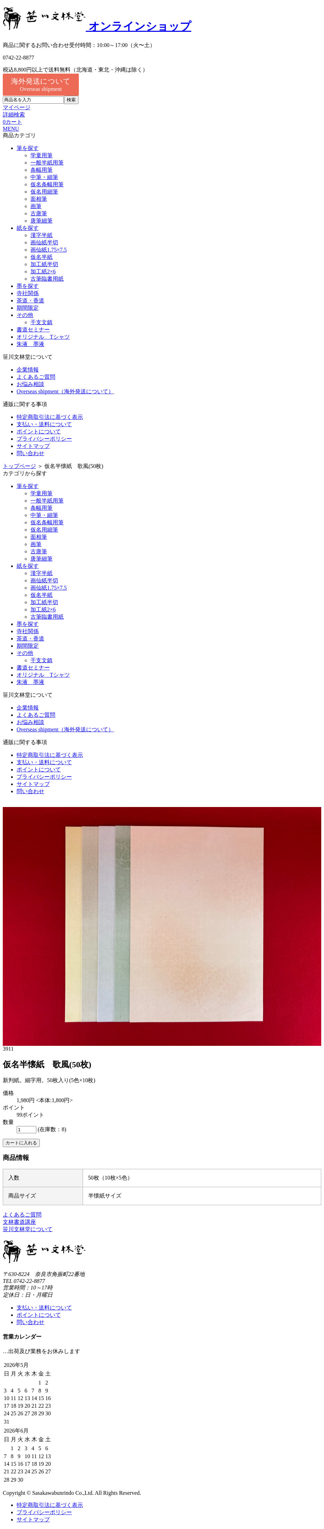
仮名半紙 (41, 257)
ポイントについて (39, 431)
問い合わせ (30, 453)
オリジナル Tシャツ (43, 337)
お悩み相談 (30, 384)
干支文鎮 (41, 322)
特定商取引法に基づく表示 (50, 417)
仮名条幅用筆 (47, 184)
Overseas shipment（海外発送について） (65, 391)
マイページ (16, 107)
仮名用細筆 (44, 192)
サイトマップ (33, 446)
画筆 (35, 206)
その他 (25, 315)
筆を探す (28, 148)
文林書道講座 (19, 1222)
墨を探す (28, 286)
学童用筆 (41, 155)
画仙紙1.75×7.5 (48, 250)
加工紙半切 (44, 264)
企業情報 (28, 370)
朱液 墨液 (30, 344)
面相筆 (38, 199)
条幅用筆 (41, 170)
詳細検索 (14, 115)
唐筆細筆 (41, 221)
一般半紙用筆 (47, 163)
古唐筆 (38, 213)
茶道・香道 (30, 300)
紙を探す (28, 228)
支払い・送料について (44, 424)
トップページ (19, 466)
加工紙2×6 (43, 271)
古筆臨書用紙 (47, 279)
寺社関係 (28, 293)
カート (12, 122)
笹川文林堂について (28, 1229)
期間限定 (28, 308)
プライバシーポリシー (44, 439)
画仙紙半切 (44, 242)
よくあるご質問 (36, 377)
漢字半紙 (41, 235)
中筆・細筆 (44, 177)
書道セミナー (33, 329)
